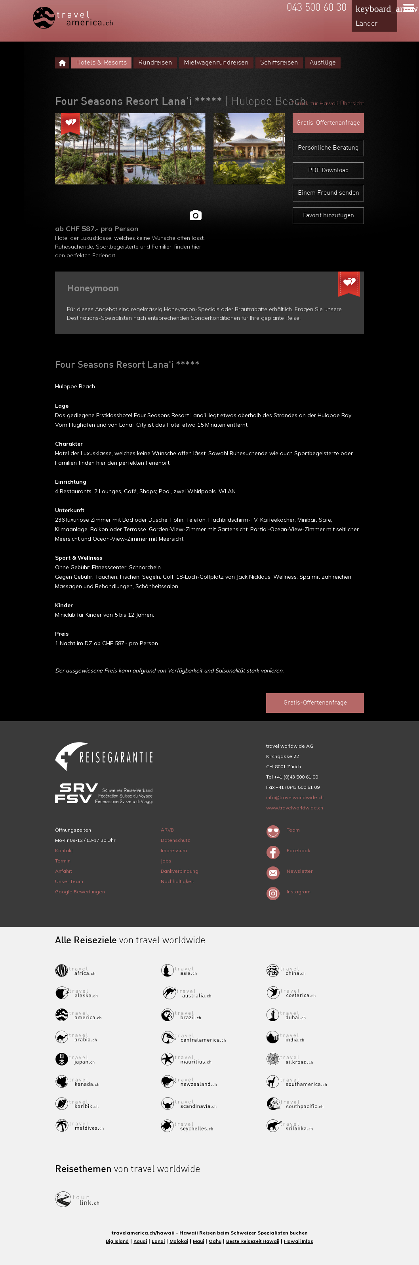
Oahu (215, 1241)
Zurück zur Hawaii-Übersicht (327, 103)
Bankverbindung (179, 871)
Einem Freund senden (328, 193)
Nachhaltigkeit (177, 881)
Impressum (174, 850)
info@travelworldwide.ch (295, 797)
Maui (198, 1241)
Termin (62, 861)
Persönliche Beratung (328, 148)
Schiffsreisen (279, 62)
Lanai (158, 1241)
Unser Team (69, 881)
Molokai (179, 1241)
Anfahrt (63, 871)
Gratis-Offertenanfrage (328, 123)
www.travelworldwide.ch (294, 808)
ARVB (167, 830)
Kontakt (64, 850)
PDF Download (328, 170)
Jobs (166, 861)
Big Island (117, 1241)
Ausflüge (323, 62)
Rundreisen (155, 62)
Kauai (140, 1241)
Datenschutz (175, 840)
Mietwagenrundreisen (216, 62)
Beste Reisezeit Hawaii (252, 1241)
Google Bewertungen (80, 892)
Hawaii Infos (298, 1241)
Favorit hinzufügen (328, 216)
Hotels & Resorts (101, 62)
